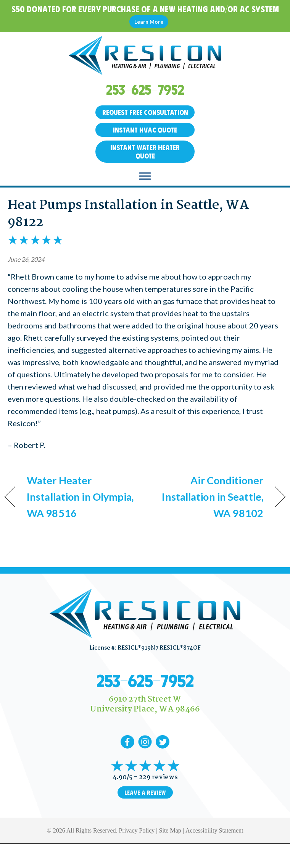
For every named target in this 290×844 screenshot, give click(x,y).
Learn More (148, 21)
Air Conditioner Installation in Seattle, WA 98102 (208, 496)
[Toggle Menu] (145, 176)
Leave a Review (145, 792)
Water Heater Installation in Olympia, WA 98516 (80, 496)
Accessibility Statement (214, 830)
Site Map (170, 830)
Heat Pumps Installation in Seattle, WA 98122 (128, 214)
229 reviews (158, 777)
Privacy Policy (137, 830)
